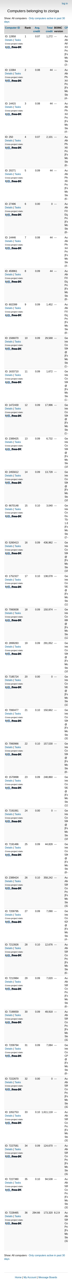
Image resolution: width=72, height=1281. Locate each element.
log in (65, 3)
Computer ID (12, 27)
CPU (67, 27)
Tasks (18, 40)
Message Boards (47, 1277)
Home (18, 1277)
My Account (29, 1277)
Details (9, 40)
